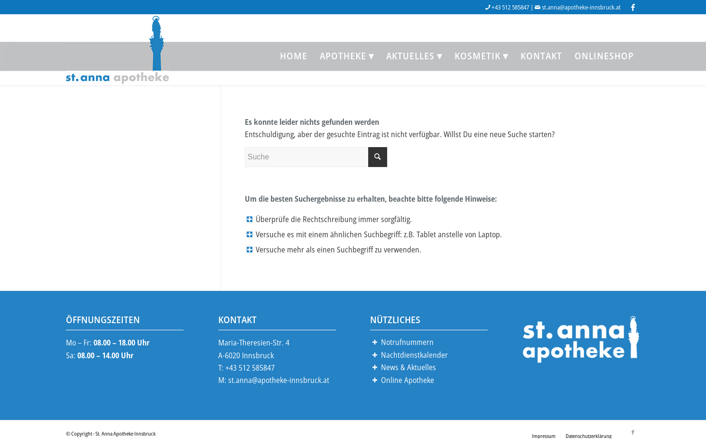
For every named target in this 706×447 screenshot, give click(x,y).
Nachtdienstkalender (414, 355)
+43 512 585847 (510, 7)
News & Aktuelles (408, 367)
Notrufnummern (407, 342)
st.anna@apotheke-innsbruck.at (581, 7)
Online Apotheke (407, 380)
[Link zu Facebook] (633, 7)
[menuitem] (294, 56)
